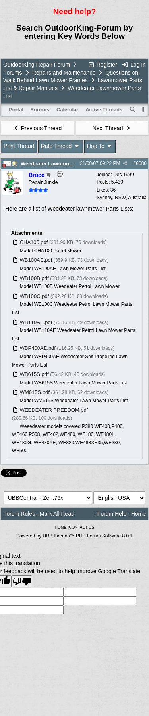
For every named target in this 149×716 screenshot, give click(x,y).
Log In (134, 64)
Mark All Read (57, 514)
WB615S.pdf (34, 374)
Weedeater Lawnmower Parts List (62, 164)
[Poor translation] (22, 581)
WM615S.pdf (35, 392)
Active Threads (103, 110)
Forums (12, 72)
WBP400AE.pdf (38, 348)
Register (102, 64)
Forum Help (111, 514)
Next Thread (112, 128)
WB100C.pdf (34, 296)
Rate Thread (60, 146)
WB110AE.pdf (36, 322)
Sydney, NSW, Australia (122, 197)
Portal (16, 110)
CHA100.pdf (34, 242)
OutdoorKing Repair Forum (36, 64)
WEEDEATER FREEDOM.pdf (54, 410)
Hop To (100, 146)
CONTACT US (81, 527)
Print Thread (19, 146)
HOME (61, 527)
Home (138, 514)
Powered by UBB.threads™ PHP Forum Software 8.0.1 (74, 536)
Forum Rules (19, 514)
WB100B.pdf (34, 278)
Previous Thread (37, 128)
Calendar (67, 110)
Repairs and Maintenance (64, 72)
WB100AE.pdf (36, 260)
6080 (141, 163)
